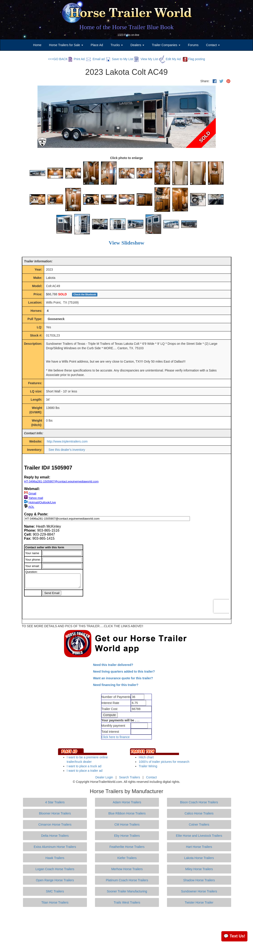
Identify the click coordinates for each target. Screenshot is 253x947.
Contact (151, 777)
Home (37, 45)
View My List (146, 59)
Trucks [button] (117, 45)
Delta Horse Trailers (55, 835)
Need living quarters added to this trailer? (124, 671)
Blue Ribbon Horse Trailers (127, 813)
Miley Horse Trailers (199, 869)
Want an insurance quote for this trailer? (123, 678)
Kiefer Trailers (126, 858)
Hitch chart (146, 757)
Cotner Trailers (199, 824)
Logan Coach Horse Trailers (54, 869)
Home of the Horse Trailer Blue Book (126, 27)
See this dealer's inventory (67, 449)
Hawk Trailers (54, 858)
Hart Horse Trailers (199, 847)
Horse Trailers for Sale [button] (66, 45)
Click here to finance (115, 737)
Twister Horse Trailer (199, 902)
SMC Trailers (55, 891)
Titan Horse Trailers (54, 902)
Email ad (95, 59)
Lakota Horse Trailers (199, 858)
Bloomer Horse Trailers (55, 813)
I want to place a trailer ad (84, 770)
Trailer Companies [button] (166, 45)
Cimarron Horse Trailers (55, 824)
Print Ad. (77, 59)
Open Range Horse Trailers (55, 880)
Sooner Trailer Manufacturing (127, 891)
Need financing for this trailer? (115, 685)
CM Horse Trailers (127, 824)
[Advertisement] (126, 927)
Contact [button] (213, 45)
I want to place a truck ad (84, 766)
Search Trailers (129, 777)
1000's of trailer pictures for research (164, 761)
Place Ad (97, 45)
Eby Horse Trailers (127, 835)
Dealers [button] (137, 45)
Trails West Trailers (127, 902)
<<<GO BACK (58, 59)
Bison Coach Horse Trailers (199, 802)
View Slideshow (126, 243)
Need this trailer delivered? (113, 665)
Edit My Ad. (170, 59)
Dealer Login (104, 777)
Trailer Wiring (148, 766)
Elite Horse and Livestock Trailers (199, 835)
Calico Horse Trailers (199, 813)
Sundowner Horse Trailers (199, 891)
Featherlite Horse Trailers (126, 847)
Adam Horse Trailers (127, 802)
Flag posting (193, 59)
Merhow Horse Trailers (127, 869)
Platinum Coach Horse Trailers (127, 880)
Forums (193, 45)
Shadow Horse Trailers (199, 880)
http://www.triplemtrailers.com (67, 441)
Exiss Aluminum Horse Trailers (55, 847)
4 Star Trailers (55, 802)
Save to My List (119, 59)
